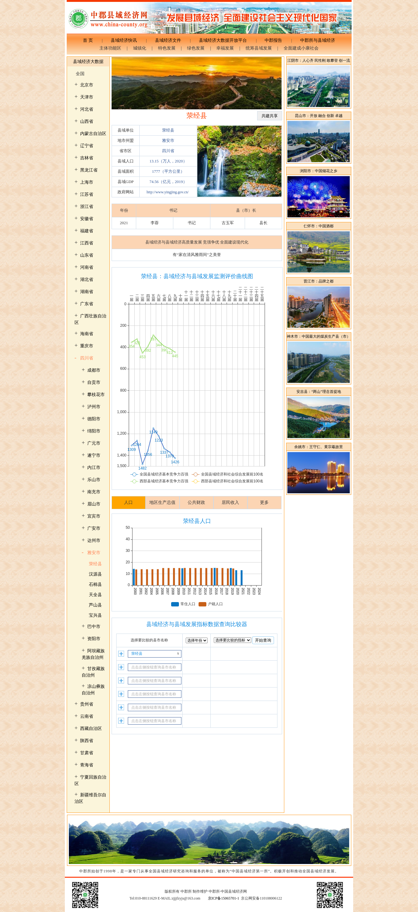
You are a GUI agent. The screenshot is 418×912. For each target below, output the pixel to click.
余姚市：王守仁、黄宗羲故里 (318, 447)
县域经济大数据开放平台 (223, 40)
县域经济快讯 (123, 40)
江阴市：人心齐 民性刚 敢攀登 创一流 (318, 60)
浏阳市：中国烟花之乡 (318, 171)
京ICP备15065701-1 (223, 898)
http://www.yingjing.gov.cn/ (168, 192)
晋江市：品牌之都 (319, 281)
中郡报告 (273, 40)
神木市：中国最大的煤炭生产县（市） (318, 336)
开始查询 (263, 640)
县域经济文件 (168, 40)
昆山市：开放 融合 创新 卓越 (319, 115)
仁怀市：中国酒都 (319, 226)
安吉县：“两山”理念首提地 (318, 391)
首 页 (90, 40)
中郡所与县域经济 (315, 40)
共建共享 (270, 115)
